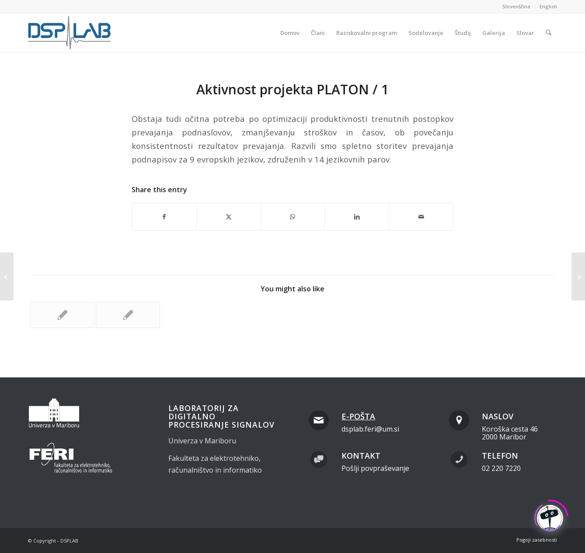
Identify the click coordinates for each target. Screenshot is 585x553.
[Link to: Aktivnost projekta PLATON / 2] (128, 315)
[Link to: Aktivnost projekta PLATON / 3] (62, 315)
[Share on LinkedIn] (357, 216)
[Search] (548, 33)
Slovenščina (516, 6)
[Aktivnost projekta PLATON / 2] (578, 276)
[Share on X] (229, 216)
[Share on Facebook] (164, 216)
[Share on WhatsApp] (293, 216)
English (548, 6)
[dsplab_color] (70, 33)
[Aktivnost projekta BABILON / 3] (7, 276)
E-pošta (358, 416)
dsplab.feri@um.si (370, 429)
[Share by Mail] (421, 216)
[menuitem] (516, 6)
